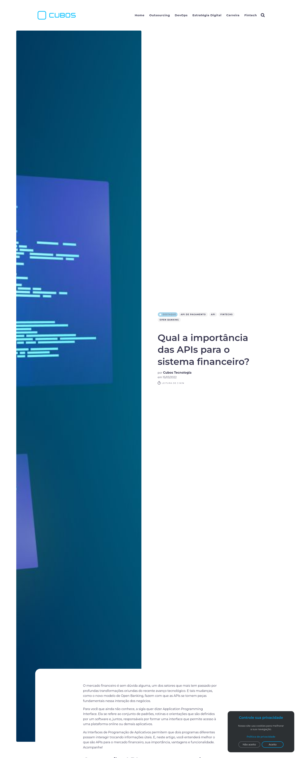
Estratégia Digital (207, 15)
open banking (169, 320)
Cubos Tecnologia (177, 372)
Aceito (273, 744)
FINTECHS (227, 314)
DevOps (181, 15)
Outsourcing (159, 15)
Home (139, 15)
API (214, 314)
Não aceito (249, 744)
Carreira (233, 15)
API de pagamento (194, 314)
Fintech (250, 15)
